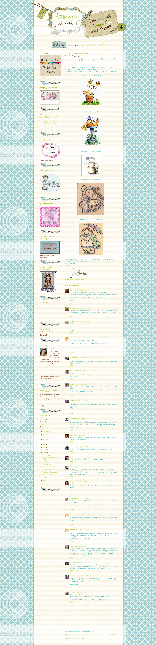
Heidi (71, 435)
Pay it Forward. (47, 464)
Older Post (114, 634)
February (45, 455)
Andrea (72, 384)
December (46, 429)
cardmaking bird (74, 467)
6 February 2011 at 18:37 (81, 384)
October (45, 434)
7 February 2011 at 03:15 (83, 529)
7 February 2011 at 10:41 (81, 562)
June (44, 444)
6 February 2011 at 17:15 (83, 321)
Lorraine (72, 447)
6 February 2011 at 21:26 (81, 447)
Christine (72, 576)
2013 (43, 421)
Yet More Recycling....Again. (50, 472)
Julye (71, 546)
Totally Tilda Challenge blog (49, 117)
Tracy (71, 482)
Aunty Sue (73, 308)
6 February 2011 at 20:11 (80, 418)
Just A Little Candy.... (48, 461)
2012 (43, 424)
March (45, 452)
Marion (72, 400)
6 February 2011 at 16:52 (80, 290)
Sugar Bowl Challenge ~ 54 (50, 467)
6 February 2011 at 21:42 (84, 457)
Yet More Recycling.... (49, 474)
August (45, 439)
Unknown (72, 514)
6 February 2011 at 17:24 (80, 338)
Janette (72, 592)
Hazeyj (72, 418)
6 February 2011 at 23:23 (84, 498)
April (44, 450)
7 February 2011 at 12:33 (80, 592)
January (45, 480)
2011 (43, 426)
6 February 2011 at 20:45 (79, 435)
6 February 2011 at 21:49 (86, 467)
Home (91, 634)
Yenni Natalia (73, 498)
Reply (71, 303)
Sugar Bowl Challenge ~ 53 (50, 469)
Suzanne (72, 562)
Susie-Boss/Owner (50, 121)
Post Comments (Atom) (78, 638)
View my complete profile (48, 381)
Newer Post (68, 634)
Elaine (52, 348)
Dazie (71, 338)
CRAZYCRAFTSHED (76, 371)
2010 (43, 484)
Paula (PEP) (73, 529)
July (44, 442)
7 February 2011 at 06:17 (79, 546)
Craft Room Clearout (77, 279)
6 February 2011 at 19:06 (81, 400)
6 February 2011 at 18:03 (85, 357)
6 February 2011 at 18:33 (89, 371)
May (44, 447)
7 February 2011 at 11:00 (82, 576)
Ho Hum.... (46, 477)
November (46, 431)
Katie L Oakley (74, 357)
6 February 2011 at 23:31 (82, 514)
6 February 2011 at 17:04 (82, 308)
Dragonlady (73, 321)
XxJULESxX (73, 457)
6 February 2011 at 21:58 (80, 482)
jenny (71, 290)
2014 (43, 419)
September (46, 437)
